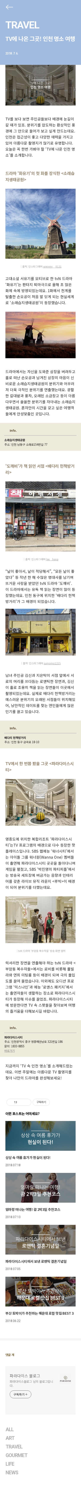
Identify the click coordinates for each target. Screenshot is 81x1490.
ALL (10, 1429)
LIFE (10, 1464)
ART (10, 1438)
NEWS (12, 1473)
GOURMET (17, 1455)
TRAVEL (22, 25)
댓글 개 (9, 1355)
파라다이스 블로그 (25, 1375)
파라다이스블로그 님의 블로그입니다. (31, 1383)
